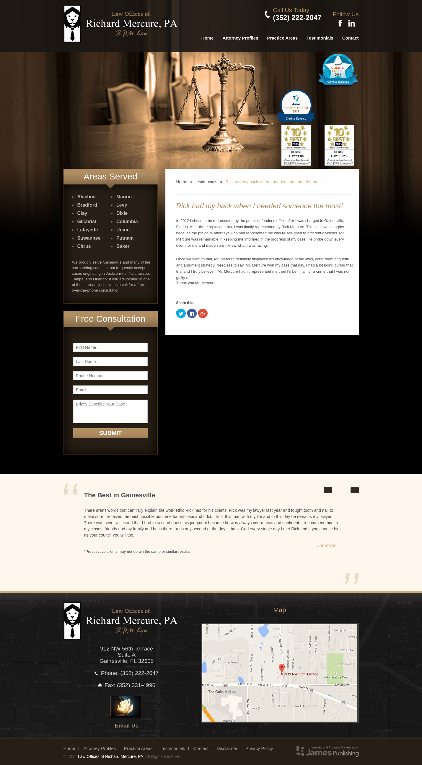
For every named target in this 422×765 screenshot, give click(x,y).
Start (338, 485)
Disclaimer (227, 744)
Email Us (127, 721)
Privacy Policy (259, 744)
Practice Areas (282, 33)
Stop (345, 485)
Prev (328, 486)
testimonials (206, 177)
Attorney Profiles (240, 33)
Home (207, 33)
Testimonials (320, 33)
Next (355, 486)
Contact (350, 33)
